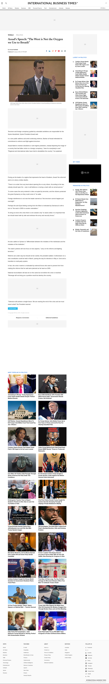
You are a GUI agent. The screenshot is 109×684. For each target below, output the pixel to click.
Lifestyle (61, 8)
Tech (45, 8)
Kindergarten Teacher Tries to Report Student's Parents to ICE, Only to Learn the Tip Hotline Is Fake (21, 501)
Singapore (67, 652)
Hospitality (26, 650)
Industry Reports (27, 675)
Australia (67, 647)
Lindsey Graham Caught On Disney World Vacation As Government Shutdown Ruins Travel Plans (21, 580)
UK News (10, 8)
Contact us (46, 650)
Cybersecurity (27, 660)
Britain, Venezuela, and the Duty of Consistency (82, 230)
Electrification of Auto (28, 655)
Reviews (68, 8)
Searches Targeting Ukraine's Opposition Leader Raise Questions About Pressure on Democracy (82, 213)
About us (46, 647)
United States (68, 657)
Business (23, 8)
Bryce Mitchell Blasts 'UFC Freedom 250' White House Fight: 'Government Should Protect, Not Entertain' (50, 396)
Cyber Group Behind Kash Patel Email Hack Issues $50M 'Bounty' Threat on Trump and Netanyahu (51, 449)
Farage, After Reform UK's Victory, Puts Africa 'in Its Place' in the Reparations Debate (82, 192)
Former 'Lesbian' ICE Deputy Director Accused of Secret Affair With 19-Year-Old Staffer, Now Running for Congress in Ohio (51, 554)
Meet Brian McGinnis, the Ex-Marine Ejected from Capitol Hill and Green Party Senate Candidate (21, 554)
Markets (17, 8)
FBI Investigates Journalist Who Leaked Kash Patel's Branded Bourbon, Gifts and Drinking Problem (52, 528)
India (66, 650)
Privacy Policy (47, 655)
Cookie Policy (47, 657)
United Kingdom (68, 655)
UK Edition (102, 8)
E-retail (25, 647)
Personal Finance (37, 8)
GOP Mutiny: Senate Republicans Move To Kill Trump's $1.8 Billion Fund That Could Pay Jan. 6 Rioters (22, 422)
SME (29, 8)
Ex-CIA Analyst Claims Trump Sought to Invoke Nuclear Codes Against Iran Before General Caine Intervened (51, 475)
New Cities (26, 670)
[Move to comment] (65, 51)
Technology (5, 662)
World (3, 8)
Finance (25, 657)
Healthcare (26, 652)
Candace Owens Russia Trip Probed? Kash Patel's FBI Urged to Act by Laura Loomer (82, 64)
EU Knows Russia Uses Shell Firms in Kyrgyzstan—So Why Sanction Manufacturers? (81, 202)
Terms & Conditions (48, 652)
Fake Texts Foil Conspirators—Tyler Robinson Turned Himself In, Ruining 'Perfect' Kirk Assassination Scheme (22, 633)
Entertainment (53, 8)
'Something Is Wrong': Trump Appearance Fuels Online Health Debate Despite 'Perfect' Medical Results (21, 396)
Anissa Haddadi (13, 49)
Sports (4, 670)
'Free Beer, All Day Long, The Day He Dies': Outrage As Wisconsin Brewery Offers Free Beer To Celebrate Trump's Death (51, 580)
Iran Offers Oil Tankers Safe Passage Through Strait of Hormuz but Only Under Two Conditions (22, 475)
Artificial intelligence (28, 662)
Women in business (28, 665)
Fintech (25, 673)
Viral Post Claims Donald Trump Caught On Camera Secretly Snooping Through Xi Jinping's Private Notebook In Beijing (51, 501)
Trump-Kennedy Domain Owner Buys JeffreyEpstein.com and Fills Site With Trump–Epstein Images (19, 528)
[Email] (61, 51)
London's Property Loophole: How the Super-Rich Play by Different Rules (80, 222)
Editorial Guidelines (52, 317)
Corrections (47, 660)
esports (25, 667)
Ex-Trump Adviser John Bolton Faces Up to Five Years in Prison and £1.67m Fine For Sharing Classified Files (51, 422)
